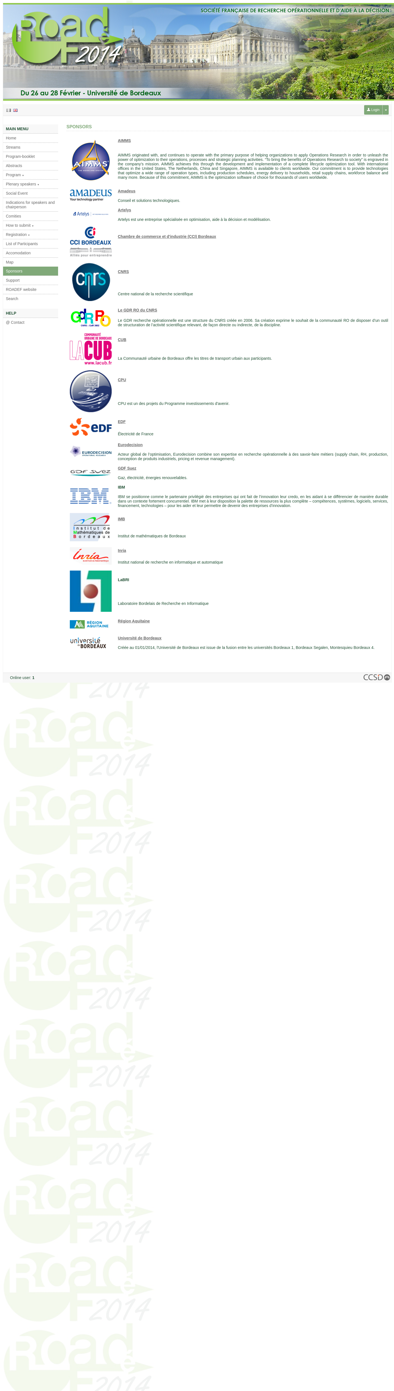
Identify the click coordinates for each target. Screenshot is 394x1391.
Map (9, 262)
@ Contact (15, 322)
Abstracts (14, 165)
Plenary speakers (22, 184)
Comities (13, 216)
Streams (13, 147)
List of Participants (22, 244)
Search (12, 298)
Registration (18, 234)
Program (15, 175)
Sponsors (14, 271)
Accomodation (18, 253)
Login (373, 110)
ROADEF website (21, 289)
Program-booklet (20, 156)
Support (13, 280)
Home (11, 138)
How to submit (20, 225)
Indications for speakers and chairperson (30, 204)
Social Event (17, 193)
